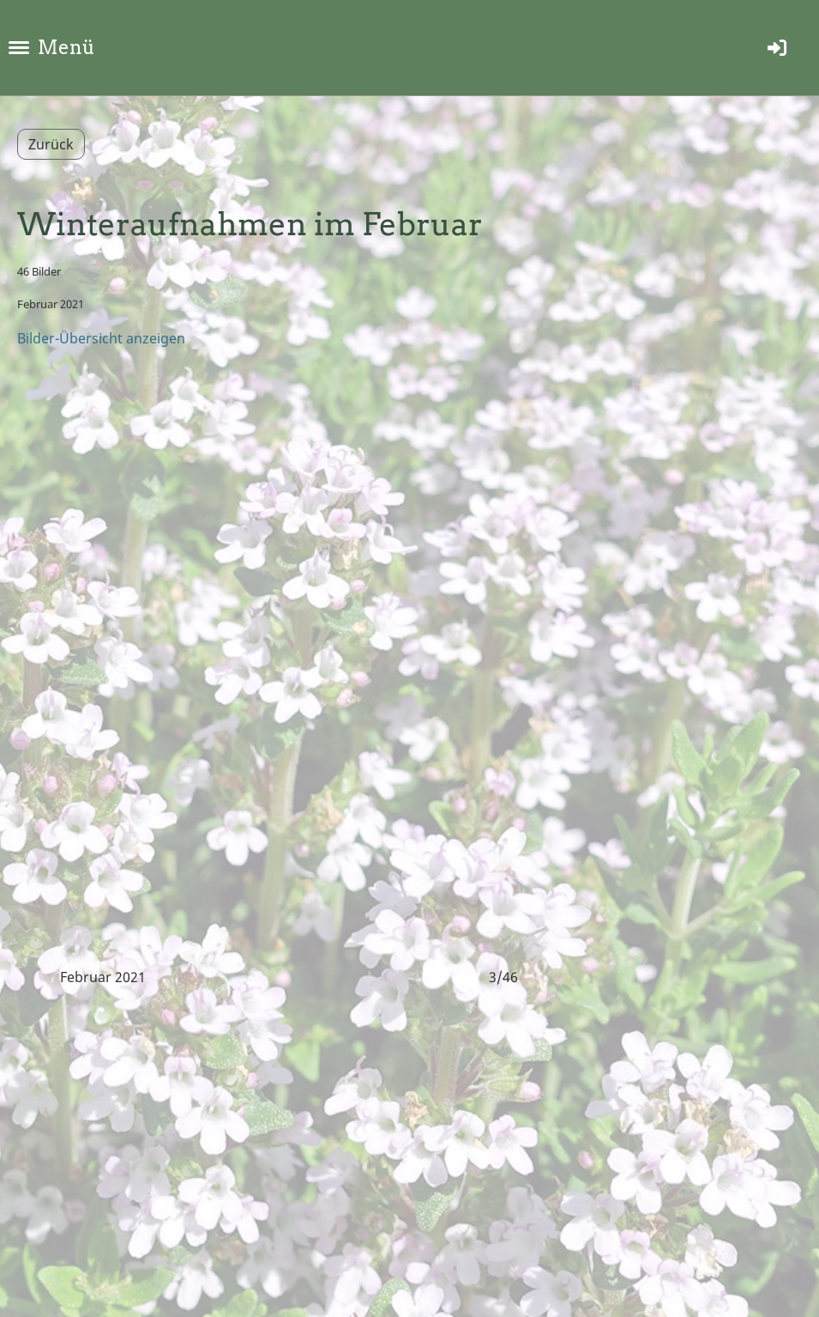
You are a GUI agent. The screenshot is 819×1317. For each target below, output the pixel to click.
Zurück (51, 144)
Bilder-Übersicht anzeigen (101, 338)
